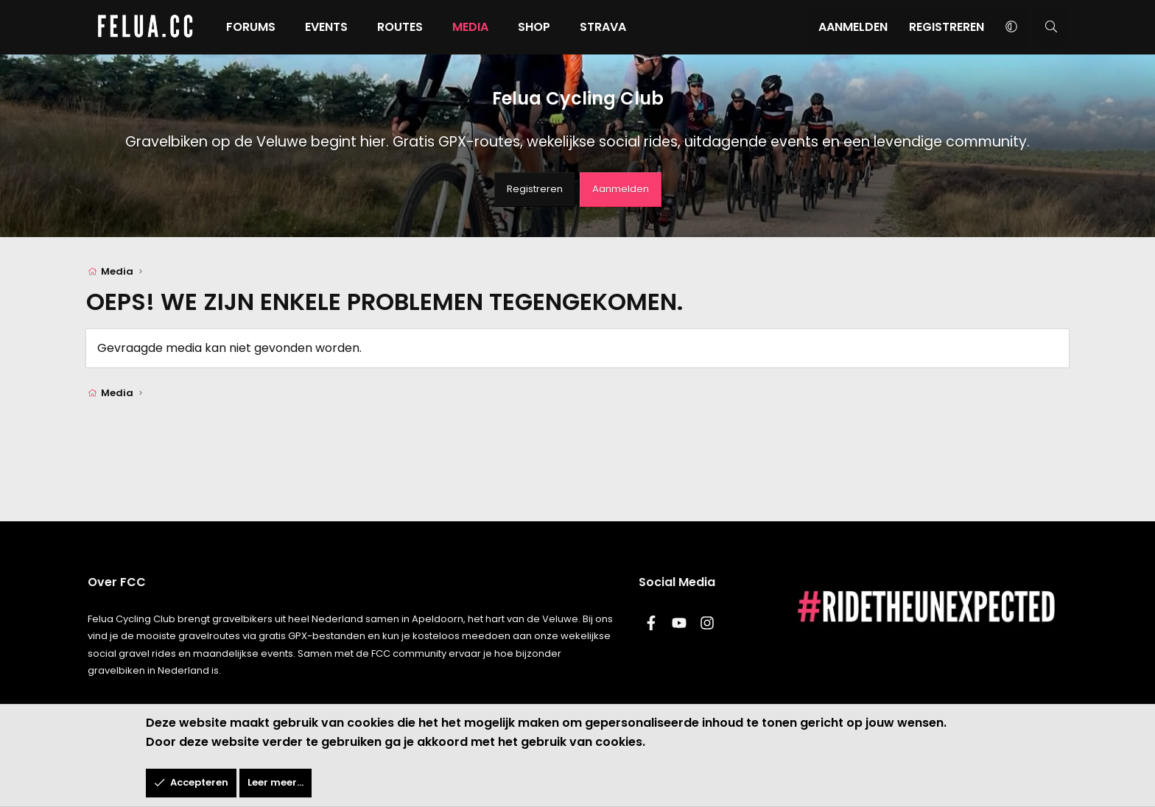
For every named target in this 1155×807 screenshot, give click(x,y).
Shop (561, 26)
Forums (278, 26)
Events (353, 26)
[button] (983, 27)
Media (498, 26)
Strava (630, 26)
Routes (427, 26)
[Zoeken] (1023, 27)
